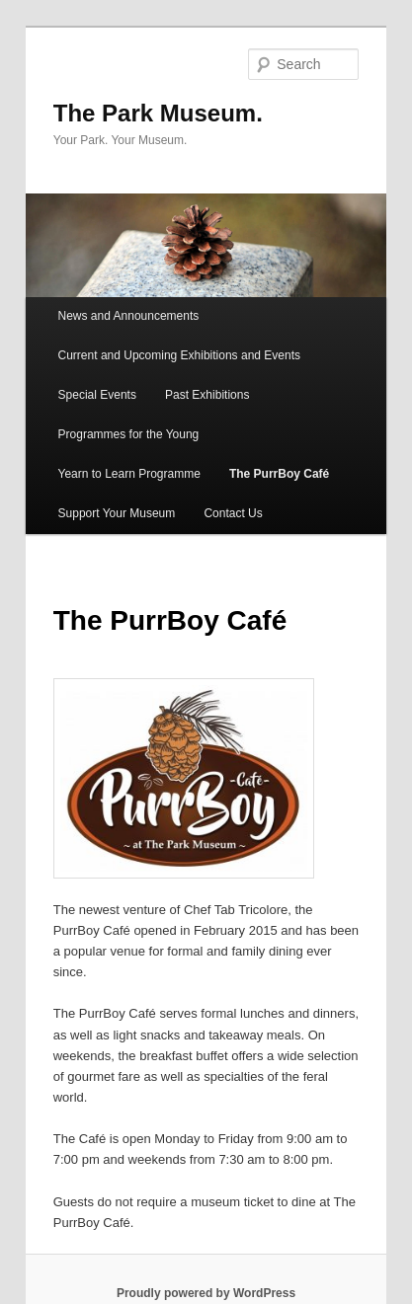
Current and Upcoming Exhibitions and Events (179, 355)
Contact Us (233, 513)
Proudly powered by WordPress (206, 1293)
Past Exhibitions (207, 395)
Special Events (97, 395)
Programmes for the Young (129, 434)
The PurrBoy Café (279, 474)
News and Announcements (129, 316)
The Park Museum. (158, 113)
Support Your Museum (117, 513)
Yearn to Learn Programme (129, 474)
